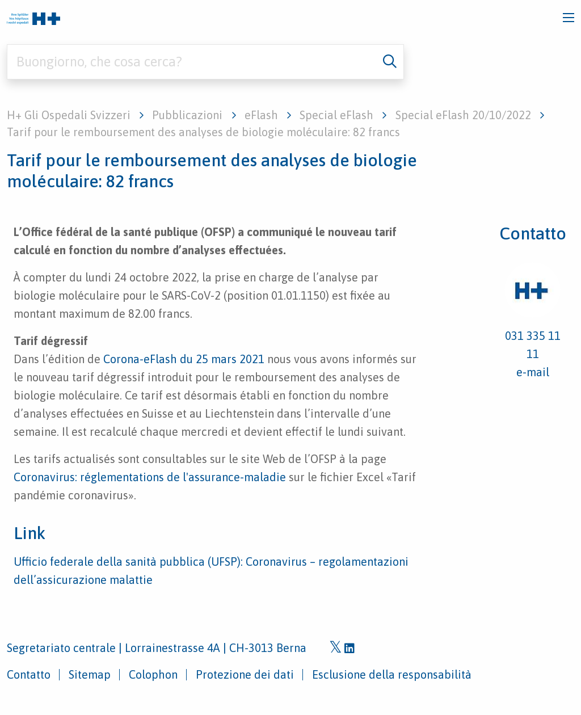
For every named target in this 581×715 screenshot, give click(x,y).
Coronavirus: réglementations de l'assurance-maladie (150, 476)
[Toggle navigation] (568, 17)
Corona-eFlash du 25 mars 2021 (183, 358)
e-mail (532, 371)
